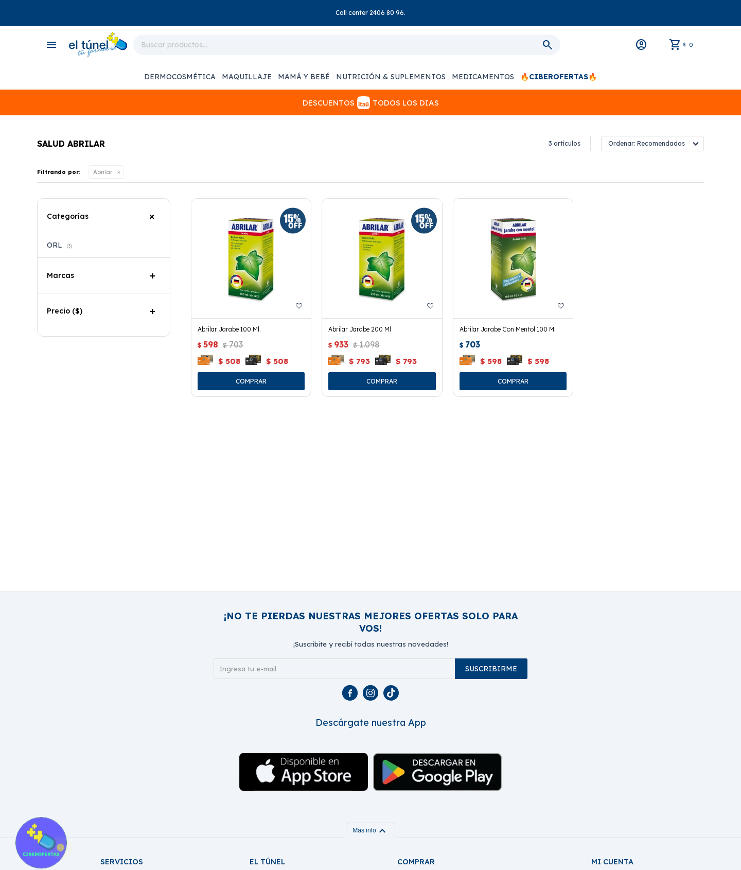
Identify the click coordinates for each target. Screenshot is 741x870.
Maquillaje (247, 76)
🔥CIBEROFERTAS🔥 (558, 76)
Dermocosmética (180, 76)
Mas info (370, 830)
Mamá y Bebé (304, 76)
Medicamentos (483, 76)
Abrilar (102, 172)
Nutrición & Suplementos (391, 76)
